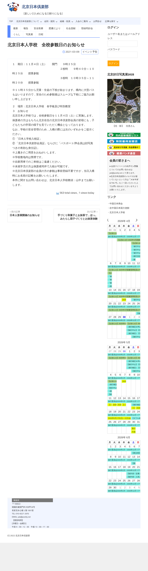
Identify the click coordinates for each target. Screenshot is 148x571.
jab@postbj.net (115, 172)
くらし (16, 33)
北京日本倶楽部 (35, 6)
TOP (11, 21)
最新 (15, 28)
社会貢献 (66, 28)
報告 (25, 28)
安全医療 (37, 28)
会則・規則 (50, 21)
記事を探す (111, 21)
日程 (39, 33)
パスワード (114, 49)
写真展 (28, 33)
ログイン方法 (132, 165)
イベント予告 (89, 51)
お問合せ (97, 21)
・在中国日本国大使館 (119, 207)
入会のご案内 (83, 21)
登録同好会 (81, 28)
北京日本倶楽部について (29, 21)
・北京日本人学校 (117, 212)
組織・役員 (66, 21)
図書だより (51, 28)
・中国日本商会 (116, 203)
